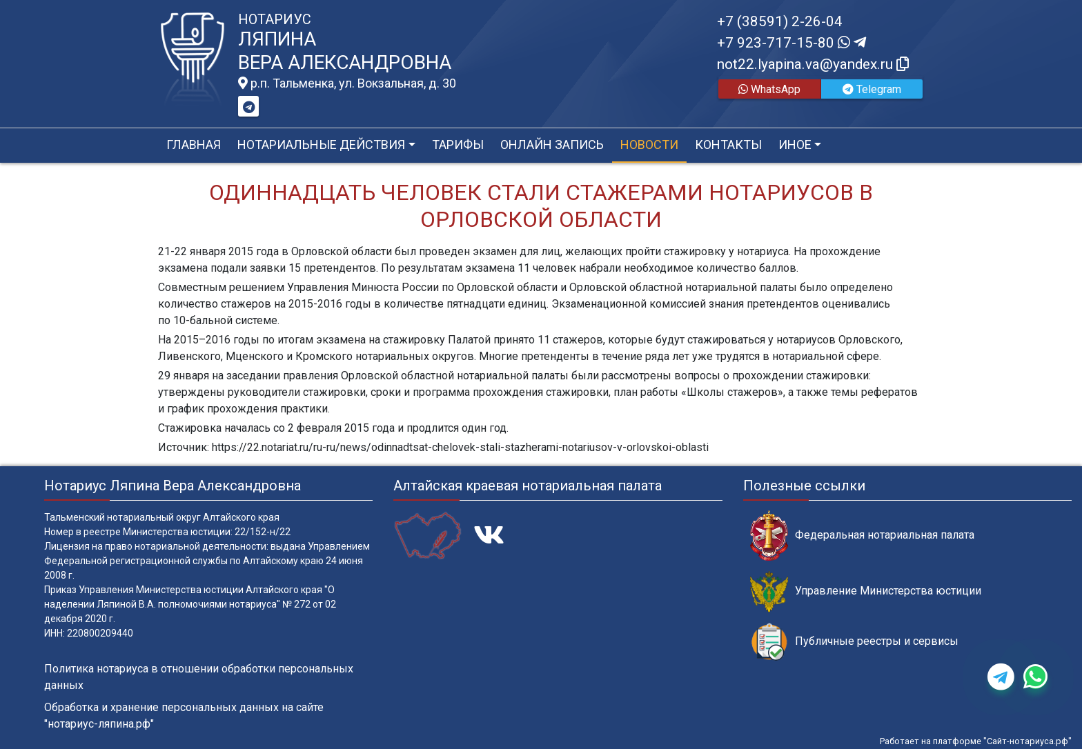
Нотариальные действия (321, 144)
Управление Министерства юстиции (865, 591)
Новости (649, 144)
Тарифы (458, 144)
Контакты (728, 144)
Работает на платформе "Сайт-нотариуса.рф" (976, 741)
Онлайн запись (552, 144)
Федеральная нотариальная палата (862, 535)
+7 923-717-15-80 (791, 42)
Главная (193, 144)
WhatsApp (769, 89)
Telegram (872, 89)
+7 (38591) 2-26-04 (780, 21)
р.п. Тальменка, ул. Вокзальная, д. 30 (347, 83)
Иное (795, 144)
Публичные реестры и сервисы (854, 642)
